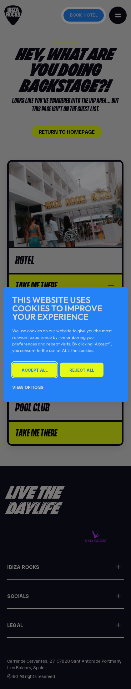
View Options (27, 387)
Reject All (81, 370)
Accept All (35, 370)
